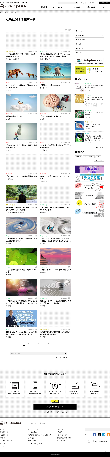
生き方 (81, 31)
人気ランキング (58, 7)
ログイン (93, 3)
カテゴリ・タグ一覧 (6, 441)
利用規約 (59, 432)
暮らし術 (81, 35)
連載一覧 (2, 438)
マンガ (81, 48)
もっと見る (99, 147)
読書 (80, 44)
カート (83, 3)
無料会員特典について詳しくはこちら (55, 412)
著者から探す (92, 7)
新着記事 (44, 7)
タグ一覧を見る (60, 357)
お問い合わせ (61, 429)
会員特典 (31, 438)
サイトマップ (61, 441)
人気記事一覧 (4, 435)
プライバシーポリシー (63, 435)
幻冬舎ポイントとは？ (35, 441)
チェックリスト (89, 156)
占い (99, 156)
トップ (2, 429)
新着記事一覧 (4, 432)
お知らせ (81, 53)
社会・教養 (81, 40)
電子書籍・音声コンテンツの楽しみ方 (39, 435)
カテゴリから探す (75, 7)
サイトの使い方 (33, 432)
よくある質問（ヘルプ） (35, 444)
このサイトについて (34, 429)
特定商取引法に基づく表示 (65, 438)
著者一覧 (2, 444)
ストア (104, 7)
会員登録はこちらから (54, 407)
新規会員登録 (104, 3)
